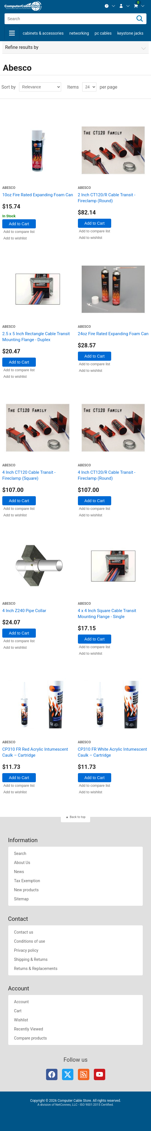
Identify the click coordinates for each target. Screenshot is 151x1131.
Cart (17, 1011)
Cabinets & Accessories (43, 33)
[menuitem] (110, 6)
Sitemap (21, 899)
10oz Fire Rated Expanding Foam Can (37, 194)
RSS (83, 1074)
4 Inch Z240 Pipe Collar (24, 610)
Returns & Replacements (35, 968)
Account (21, 1001)
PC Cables (103, 33)
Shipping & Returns (30, 959)
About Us (22, 862)
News (19, 871)
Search (20, 853)
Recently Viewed (28, 1029)
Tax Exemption (27, 880)
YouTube (99, 1074)
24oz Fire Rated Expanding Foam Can (113, 333)
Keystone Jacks (130, 33)
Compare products (30, 1038)
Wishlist (21, 1020)
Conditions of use (29, 941)
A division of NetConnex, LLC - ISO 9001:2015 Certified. (75, 1105)
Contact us (23, 932)
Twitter (67, 1074)
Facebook (51, 1074)
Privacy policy (26, 950)
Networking (79, 33)
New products (26, 890)
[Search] (139, 19)
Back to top (77, 817)
